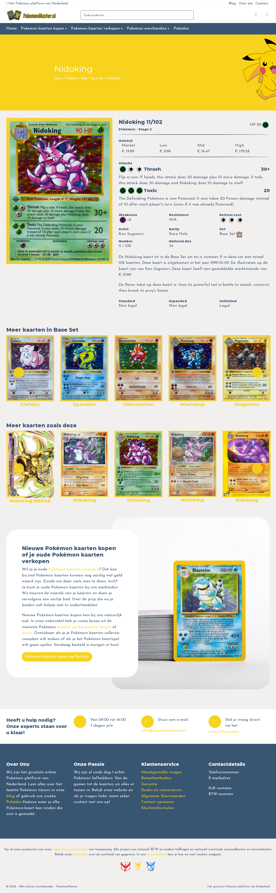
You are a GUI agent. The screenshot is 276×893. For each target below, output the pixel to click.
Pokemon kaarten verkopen (95, 29)
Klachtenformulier (157, 808)
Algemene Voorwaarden (163, 796)
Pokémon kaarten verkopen (73, 569)
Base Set (97, 78)
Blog (232, 3)
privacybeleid (157, 854)
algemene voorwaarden (70, 849)
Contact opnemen (157, 802)
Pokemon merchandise (147, 29)
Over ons (246, 3)
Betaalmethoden (156, 778)
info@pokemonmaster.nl (163, 731)
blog (10, 796)
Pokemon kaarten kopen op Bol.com (57, 657)
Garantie (149, 784)
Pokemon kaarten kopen (42, 29)
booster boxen (98, 627)
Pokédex (14, 802)
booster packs (70, 627)
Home (11, 29)
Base (84, 78)
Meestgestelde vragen (161, 772)
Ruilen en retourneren (161, 790)
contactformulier (224, 732)
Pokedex (181, 29)
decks (27, 633)
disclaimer (80, 854)
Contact (262, 3)
